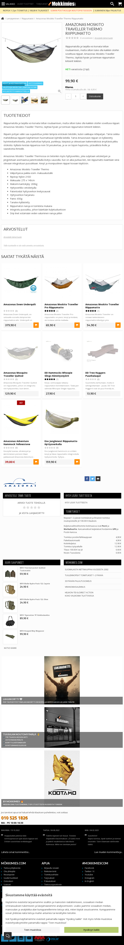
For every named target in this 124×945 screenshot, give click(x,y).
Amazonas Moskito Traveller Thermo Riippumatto (59, 18)
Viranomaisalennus (75, 587)
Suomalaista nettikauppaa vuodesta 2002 (86, 569)
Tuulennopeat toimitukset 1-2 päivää (84, 575)
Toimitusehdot (51, 874)
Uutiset (7, 884)
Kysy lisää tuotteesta (76, 502)
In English (89, 881)
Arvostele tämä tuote (104, 38)
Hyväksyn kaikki (91, 929)
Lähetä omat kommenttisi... (15, 852)
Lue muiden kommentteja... (108, 852)
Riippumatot (27, 18)
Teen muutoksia (32, 929)
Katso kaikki (10, 648)
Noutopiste (9, 874)
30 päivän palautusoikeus (78, 581)
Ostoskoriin (95, 96)
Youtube (89, 874)
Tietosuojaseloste (53, 884)
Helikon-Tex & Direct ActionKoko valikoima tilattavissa (79, 594)
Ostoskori (8, 881)
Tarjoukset (42, 4)
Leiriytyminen (13, 18)
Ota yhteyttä (9, 871)
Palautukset (50, 881)
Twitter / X (89, 871)
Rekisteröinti (50, 871)
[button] (4, 85)
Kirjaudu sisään (51, 868)
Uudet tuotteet (25, 4)
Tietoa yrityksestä (12, 868)
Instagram (89, 878)
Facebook (89, 868)
